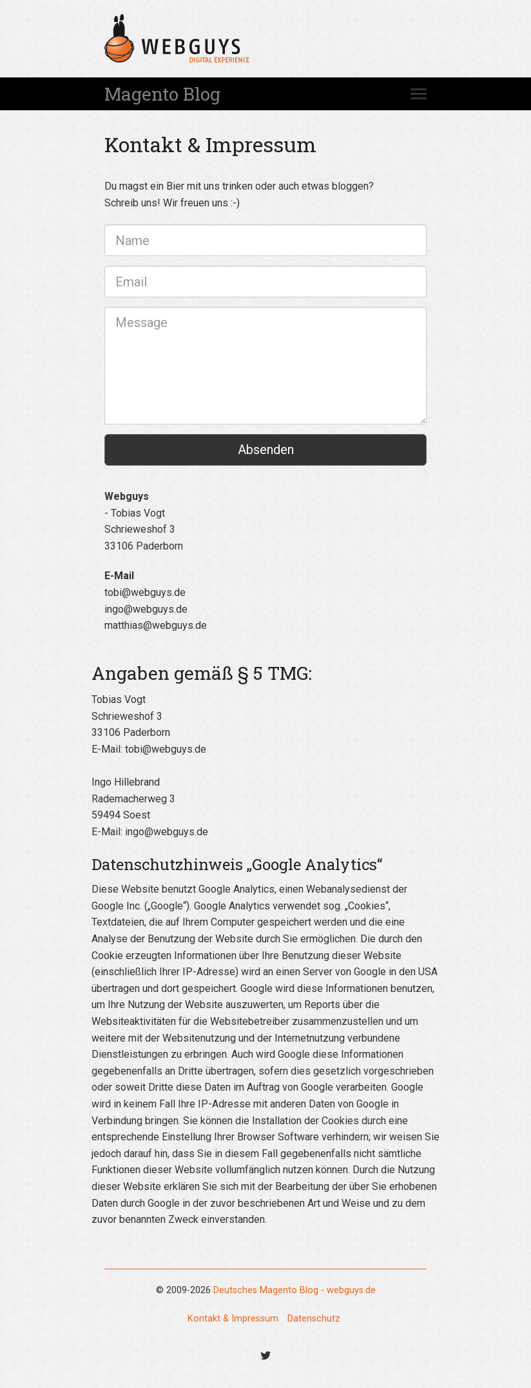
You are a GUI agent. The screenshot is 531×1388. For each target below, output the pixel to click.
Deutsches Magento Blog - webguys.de (294, 1290)
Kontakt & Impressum (233, 1318)
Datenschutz (313, 1318)
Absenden (266, 449)
